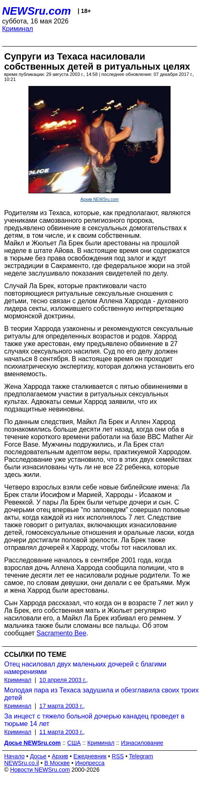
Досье (38, 756)
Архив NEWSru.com (99, 199)
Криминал (17, 28)
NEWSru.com (36, 11)
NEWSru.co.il (21, 763)
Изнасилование (142, 742)
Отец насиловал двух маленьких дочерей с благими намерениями (85, 668)
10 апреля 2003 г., (63, 680)
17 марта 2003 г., (62, 706)
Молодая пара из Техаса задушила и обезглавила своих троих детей (101, 694)
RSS (118, 756)
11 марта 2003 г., (62, 732)
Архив (60, 756)
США (74, 742)
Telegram (141, 756)
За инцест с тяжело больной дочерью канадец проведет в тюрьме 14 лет (94, 720)
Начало (14, 756)
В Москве (57, 763)
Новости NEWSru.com (40, 769)
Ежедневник (90, 756)
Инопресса (90, 763)
